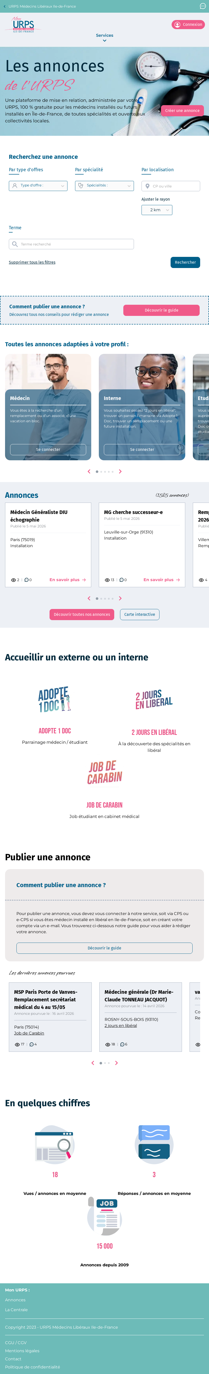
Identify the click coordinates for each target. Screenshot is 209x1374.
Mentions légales (22, 1350)
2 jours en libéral (121, 1025)
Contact (13, 1359)
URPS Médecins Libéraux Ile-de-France (39, 6)
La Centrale (16, 1309)
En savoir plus (68, 579)
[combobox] (171, 186)
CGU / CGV (16, 1342)
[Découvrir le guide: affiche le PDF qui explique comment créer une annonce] (161, 310)
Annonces (15, 1299)
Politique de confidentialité (32, 1367)
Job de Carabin (29, 1033)
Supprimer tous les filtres (32, 262)
